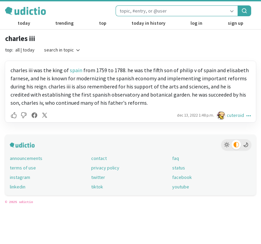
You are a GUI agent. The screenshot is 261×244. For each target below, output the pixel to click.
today (24, 23)
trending (64, 23)
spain (76, 70)
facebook (182, 177)
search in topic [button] (62, 50)
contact (99, 158)
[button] (14, 115)
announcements (26, 158)
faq (175, 158)
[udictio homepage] (25, 10)
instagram (20, 177)
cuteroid (235, 115)
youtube (180, 187)
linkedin (17, 187)
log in (196, 23)
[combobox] (171, 10)
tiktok (97, 187)
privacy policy (105, 168)
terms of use (23, 168)
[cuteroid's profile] (222, 115)
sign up (235, 23)
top (102, 23)
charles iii (20, 38)
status (178, 168)
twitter (98, 177)
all (17, 50)
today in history (148, 23)
